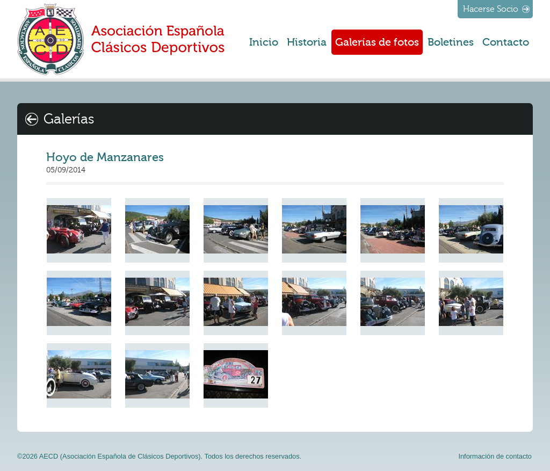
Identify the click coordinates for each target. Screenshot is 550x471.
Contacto (505, 42)
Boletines (451, 42)
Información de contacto (495, 456)
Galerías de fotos (377, 42)
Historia (307, 42)
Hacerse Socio (490, 9)
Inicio (263, 42)
